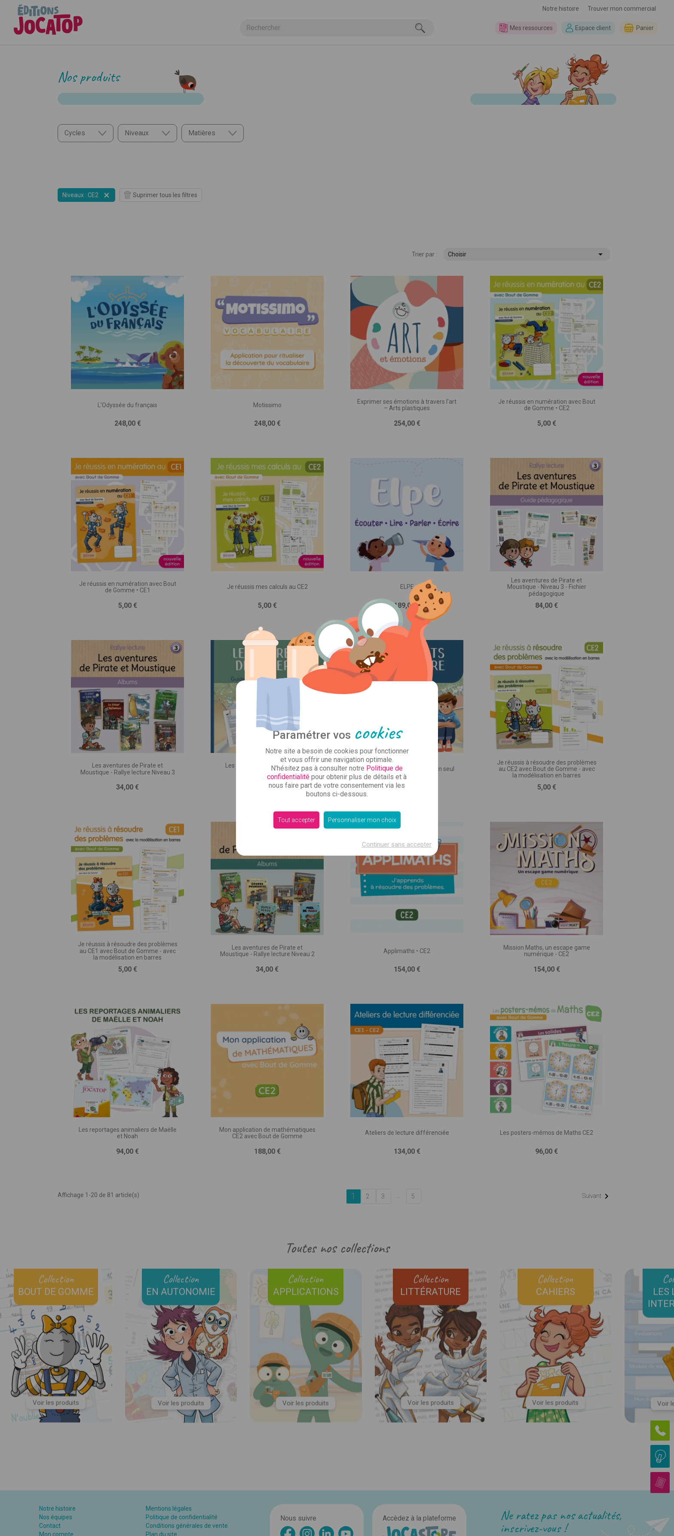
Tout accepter (296, 820)
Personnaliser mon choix (362, 820)
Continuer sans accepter (397, 844)
